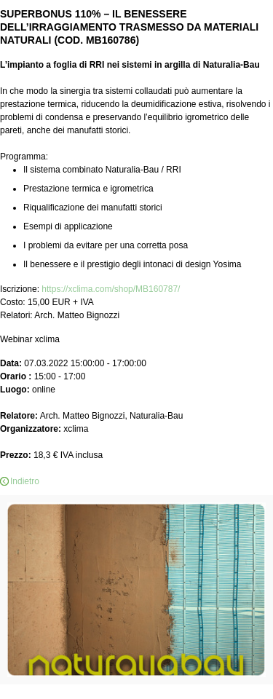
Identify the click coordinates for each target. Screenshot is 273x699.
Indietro (24, 481)
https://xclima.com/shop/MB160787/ (110, 289)
